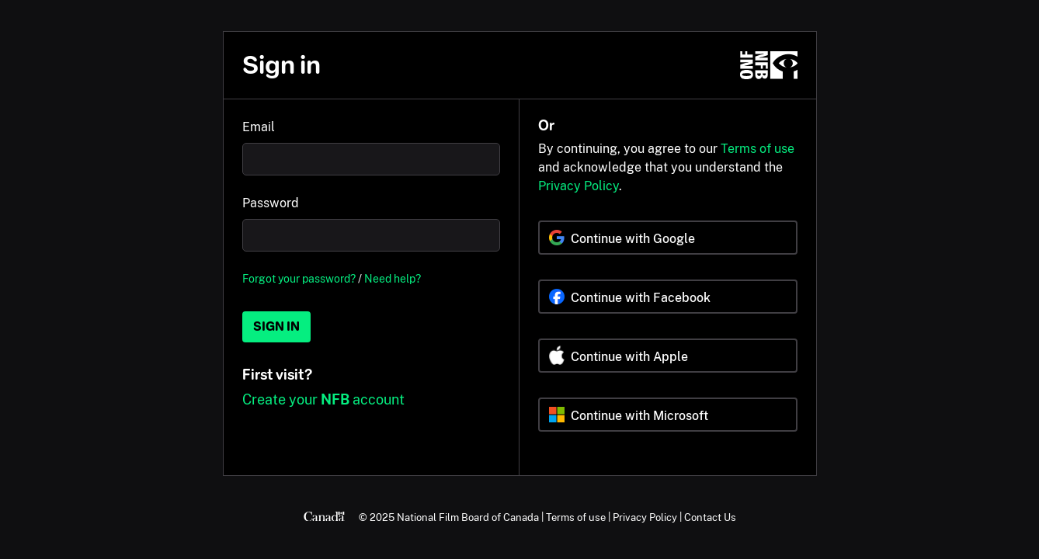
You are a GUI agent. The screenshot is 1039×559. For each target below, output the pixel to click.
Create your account (323, 399)
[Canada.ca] (324, 517)
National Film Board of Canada (468, 517)
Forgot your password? (299, 278)
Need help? (392, 278)
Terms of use (757, 148)
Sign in (276, 326)
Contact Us (710, 517)
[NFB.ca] (768, 65)
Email (258, 127)
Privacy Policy (578, 186)
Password (270, 203)
